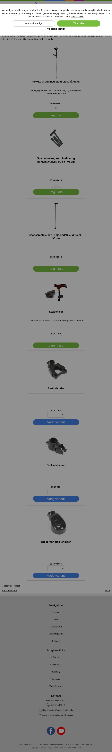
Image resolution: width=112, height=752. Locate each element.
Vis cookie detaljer (56, 29)
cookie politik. (77, 16)
